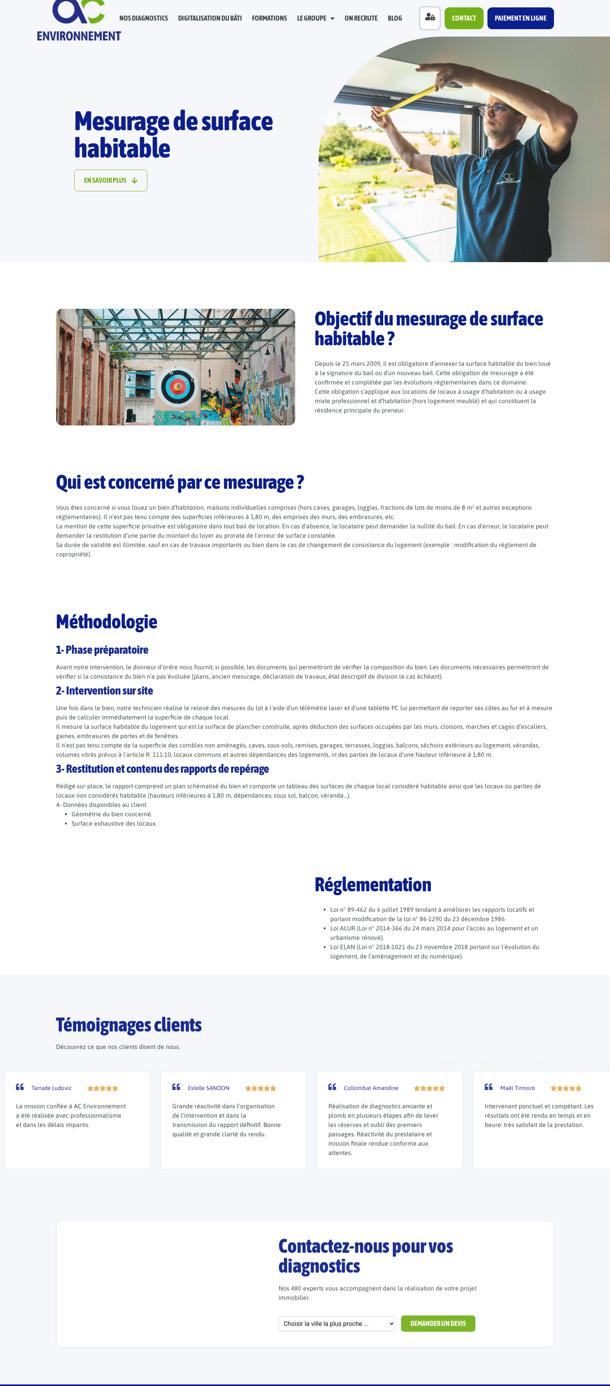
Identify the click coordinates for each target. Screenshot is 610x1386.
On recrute (361, 18)
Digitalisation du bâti (210, 18)
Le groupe (316, 18)
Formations (269, 18)
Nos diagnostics (143, 18)
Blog (395, 18)
